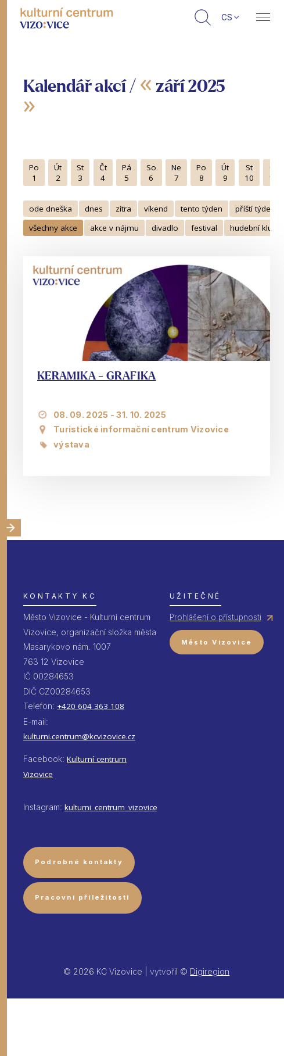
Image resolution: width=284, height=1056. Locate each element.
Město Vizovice (216, 642)
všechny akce (53, 228)
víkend (156, 208)
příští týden (255, 208)
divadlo (165, 228)
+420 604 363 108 (90, 706)
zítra (123, 208)
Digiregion (209, 971)
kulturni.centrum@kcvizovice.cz (79, 736)
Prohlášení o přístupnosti (215, 617)
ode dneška (50, 208)
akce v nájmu (114, 228)
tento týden (201, 208)
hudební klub (253, 228)
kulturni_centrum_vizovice (110, 807)
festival (204, 228)
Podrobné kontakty (79, 862)
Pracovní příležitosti (82, 897)
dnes (94, 208)
